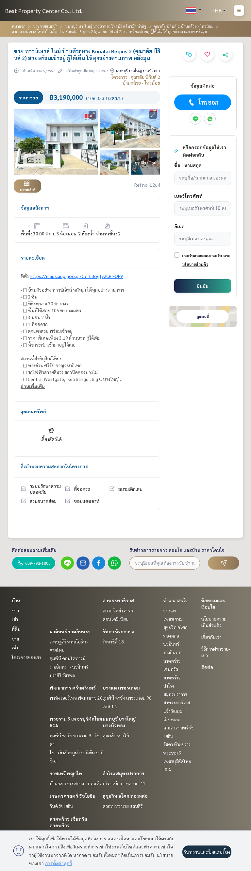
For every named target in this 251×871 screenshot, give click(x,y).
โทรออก (202, 102)
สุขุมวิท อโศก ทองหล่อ (125, 796)
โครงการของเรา (26, 657)
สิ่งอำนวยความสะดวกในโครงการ (54, 466)
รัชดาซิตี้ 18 (113, 641)
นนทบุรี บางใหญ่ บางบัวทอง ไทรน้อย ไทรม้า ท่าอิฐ (105, 26)
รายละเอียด (33, 258)
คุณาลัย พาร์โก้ (116, 735)
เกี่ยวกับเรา (211, 637)
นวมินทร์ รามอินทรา (70, 631)
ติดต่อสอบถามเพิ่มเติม (34, 550)
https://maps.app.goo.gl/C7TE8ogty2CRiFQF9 (76, 276)
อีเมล (179, 226)
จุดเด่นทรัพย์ (33, 411)
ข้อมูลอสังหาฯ (35, 208)
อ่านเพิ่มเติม (33, 386)
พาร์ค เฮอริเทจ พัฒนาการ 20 (76, 698)
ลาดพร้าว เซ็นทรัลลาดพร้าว (171, 669)
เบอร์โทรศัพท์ (188, 196)
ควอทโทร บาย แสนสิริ (122, 806)
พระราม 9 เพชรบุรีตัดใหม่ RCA (177, 761)
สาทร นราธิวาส (118, 600)
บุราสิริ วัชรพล (62, 675)
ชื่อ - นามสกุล (188, 165)
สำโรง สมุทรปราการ (123, 773)
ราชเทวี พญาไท (66, 773)
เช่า (15, 619)
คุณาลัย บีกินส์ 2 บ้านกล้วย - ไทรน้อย (183, 26)
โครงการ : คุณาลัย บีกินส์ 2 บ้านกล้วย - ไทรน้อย (135, 80)
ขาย (15, 610)
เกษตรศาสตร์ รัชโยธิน (72, 796)
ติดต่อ (207, 667)
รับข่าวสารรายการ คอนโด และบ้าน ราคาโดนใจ (177, 550)
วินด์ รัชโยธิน (61, 806)
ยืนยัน (203, 286)
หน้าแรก (18, 26)
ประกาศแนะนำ (45, 26)
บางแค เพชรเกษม (121, 688)
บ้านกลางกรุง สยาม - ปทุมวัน (75, 783)
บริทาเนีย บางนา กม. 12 (124, 783)
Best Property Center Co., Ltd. (44, 10)
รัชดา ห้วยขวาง (118, 631)
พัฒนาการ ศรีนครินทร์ (73, 688)
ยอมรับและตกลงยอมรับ (202, 255)
